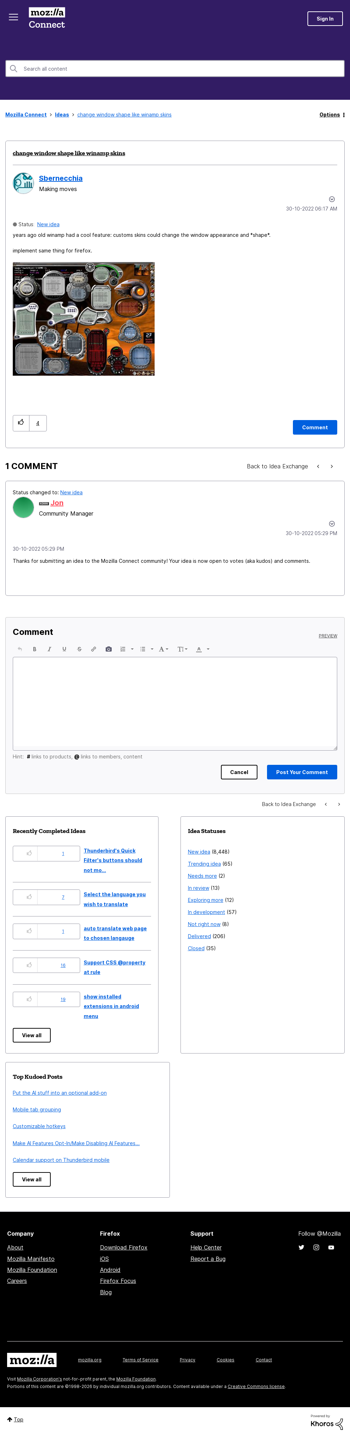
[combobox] (175, 68)
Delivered (199, 936)
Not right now (204, 924)
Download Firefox (124, 1247)
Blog (106, 1292)
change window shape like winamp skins (69, 153)
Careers (17, 1280)
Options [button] (330, 114)
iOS (104, 1258)
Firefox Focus (118, 1280)
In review (198, 888)
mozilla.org (89, 1359)
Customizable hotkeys (39, 1126)
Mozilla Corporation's (39, 1379)
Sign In (325, 19)
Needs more (202, 876)
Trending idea (204, 864)
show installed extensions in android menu (111, 1006)
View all (31, 1035)
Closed (196, 948)
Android (110, 1269)
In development (206, 912)
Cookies (225, 1359)
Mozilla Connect (47, 18)
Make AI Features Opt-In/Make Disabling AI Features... (76, 1143)
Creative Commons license (256, 1386)
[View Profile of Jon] (56, 503)
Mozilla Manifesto (31, 1258)
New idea (48, 224)
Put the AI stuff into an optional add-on (60, 1093)
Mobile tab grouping (37, 1109)
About (15, 1247)
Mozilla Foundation (32, 1269)
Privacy (187, 1359)
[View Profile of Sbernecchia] (61, 178)
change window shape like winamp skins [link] (124, 114)
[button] (84, 319)
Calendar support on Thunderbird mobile (61, 1160)
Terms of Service (141, 1359)
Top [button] (18, 1419)
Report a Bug (208, 1258)
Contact (264, 1359)
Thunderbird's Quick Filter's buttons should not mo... (113, 860)
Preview (328, 636)
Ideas (62, 114)
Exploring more (205, 900)
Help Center (206, 1247)
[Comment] (315, 427)
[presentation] (20, 649)
